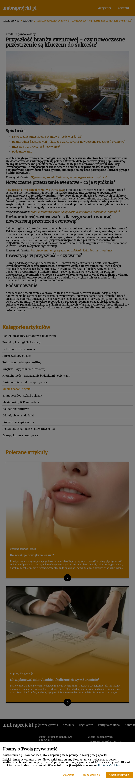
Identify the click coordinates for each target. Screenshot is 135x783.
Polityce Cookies (109, 765)
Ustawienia (68, 775)
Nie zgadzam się (91, 775)
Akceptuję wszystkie (119, 775)
